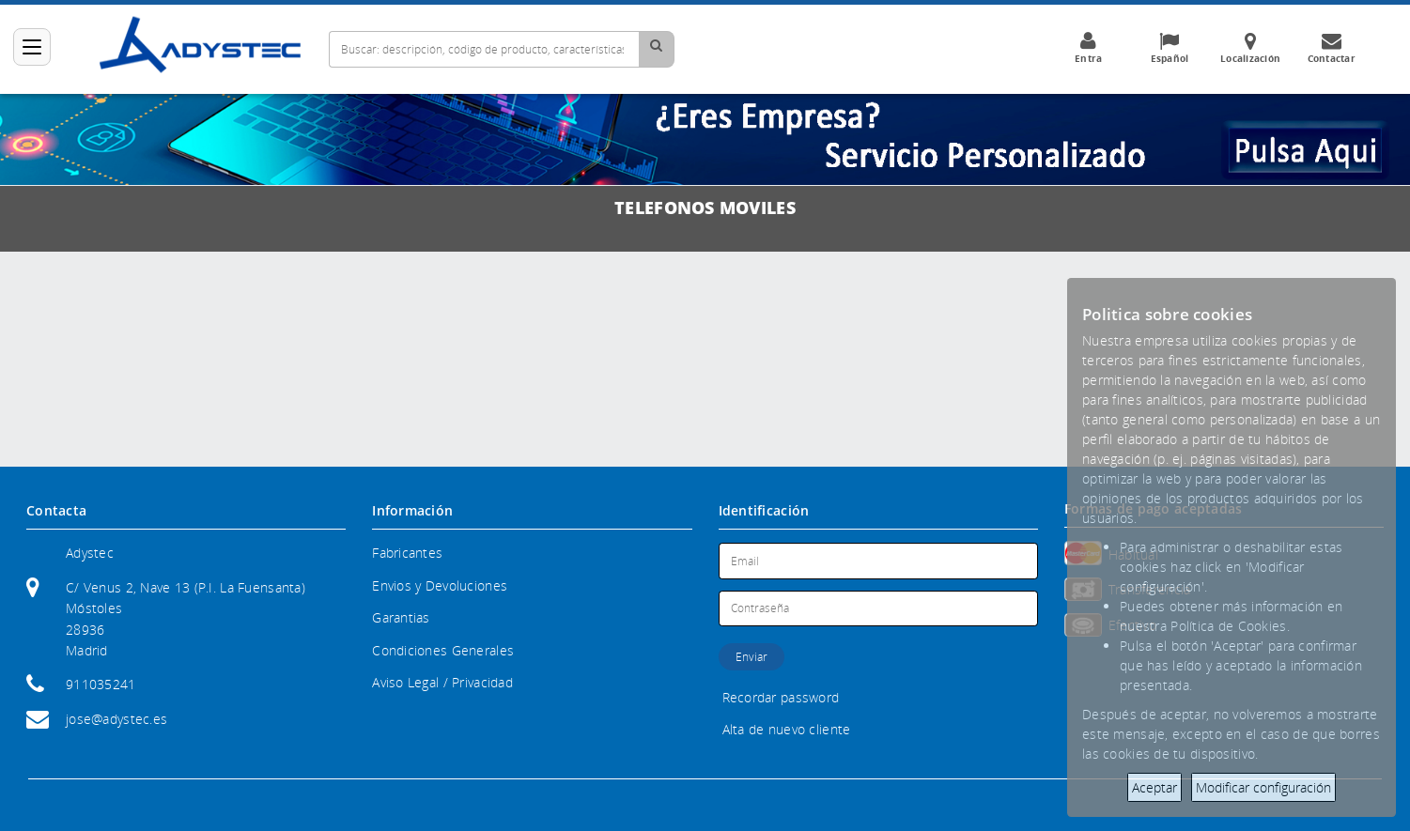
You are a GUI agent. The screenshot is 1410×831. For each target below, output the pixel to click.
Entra (1088, 48)
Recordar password (781, 697)
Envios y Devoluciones (439, 585)
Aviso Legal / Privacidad (442, 682)
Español (1169, 48)
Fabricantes (407, 553)
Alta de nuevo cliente (786, 729)
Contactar (1331, 48)
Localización (1250, 48)
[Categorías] (32, 47)
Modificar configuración (1263, 787)
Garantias (401, 617)
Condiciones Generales (443, 650)
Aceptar (1154, 787)
